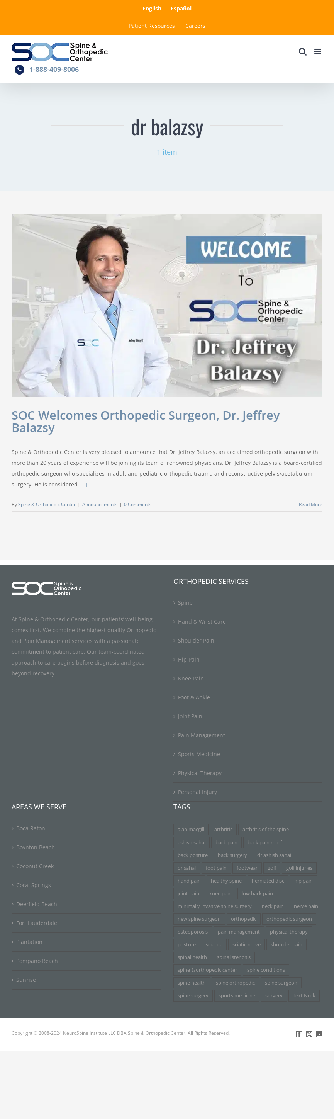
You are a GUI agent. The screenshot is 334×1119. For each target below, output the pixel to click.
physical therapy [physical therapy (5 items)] (289, 932)
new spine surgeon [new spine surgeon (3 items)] (199, 919)
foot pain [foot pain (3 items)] (216, 868)
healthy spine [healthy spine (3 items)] (226, 881)
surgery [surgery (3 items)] (274, 995)
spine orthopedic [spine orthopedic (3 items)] (235, 983)
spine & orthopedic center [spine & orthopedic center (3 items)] (207, 970)
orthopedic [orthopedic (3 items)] (243, 919)
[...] (83, 484)
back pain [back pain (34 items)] (226, 842)
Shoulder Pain (196, 640)
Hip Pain (189, 659)
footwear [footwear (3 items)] (247, 868)
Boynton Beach (35, 847)
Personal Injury (197, 792)
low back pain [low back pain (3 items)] (257, 893)
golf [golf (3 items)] (272, 868)
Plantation (29, 942)
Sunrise (26, 979)
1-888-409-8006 (54, 69)
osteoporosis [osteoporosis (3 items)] (193, 932)
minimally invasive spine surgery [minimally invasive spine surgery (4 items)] (215, 906)
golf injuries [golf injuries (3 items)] (299, 868)
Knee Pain (191, 678)
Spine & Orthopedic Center (47, 504)
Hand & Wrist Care (202, 621)
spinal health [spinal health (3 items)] (192, 957)
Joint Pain (190, 716)
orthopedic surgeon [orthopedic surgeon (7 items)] (289, 919)
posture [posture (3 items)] (187, 944)
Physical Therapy (200, 773)
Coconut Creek (35, 866)
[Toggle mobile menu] (318, 52)
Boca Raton (30, 828)
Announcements (99, 504)
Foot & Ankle (194, 697)
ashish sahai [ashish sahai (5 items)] (191, 842)
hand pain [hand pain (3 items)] (189, 881)
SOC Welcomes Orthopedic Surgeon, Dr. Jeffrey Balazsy (146, 421)
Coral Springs (33, 885)
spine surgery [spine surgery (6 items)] (193, 995)
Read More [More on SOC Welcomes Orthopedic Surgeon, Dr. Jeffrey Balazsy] (310, 504)
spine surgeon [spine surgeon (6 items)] (281, 983)
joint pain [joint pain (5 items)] (188, 893)
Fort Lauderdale (36, 923)
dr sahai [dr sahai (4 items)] (187, 868)
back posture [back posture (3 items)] (193, 855)
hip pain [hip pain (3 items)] (303, 881)
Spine (185, 602)
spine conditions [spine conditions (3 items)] (266, 970)
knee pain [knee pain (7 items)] (220, 893)
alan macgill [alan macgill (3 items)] (191, 829)
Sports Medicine (199, 754)
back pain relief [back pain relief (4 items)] (265, 842)
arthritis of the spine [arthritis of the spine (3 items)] (265, 829)
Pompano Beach (37, 960)
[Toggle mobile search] (303, 52)
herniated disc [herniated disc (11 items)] (268, 881)
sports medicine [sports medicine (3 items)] (237, 995)
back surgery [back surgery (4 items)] (232, 855)
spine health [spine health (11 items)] (192, 983)
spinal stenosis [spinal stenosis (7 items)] (234, 957)
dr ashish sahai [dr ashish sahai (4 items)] (274, 855)
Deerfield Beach (36, 904)
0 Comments (137, 504)
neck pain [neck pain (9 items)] (273, 906)
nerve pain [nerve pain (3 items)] (306, 906)
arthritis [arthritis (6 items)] (223, 829)
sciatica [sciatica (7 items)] (214, 944)
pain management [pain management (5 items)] (239, 932)
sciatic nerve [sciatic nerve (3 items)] (246, 944)
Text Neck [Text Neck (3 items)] (304, 995)
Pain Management (201, 735)
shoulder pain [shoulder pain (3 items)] (286, 944)
